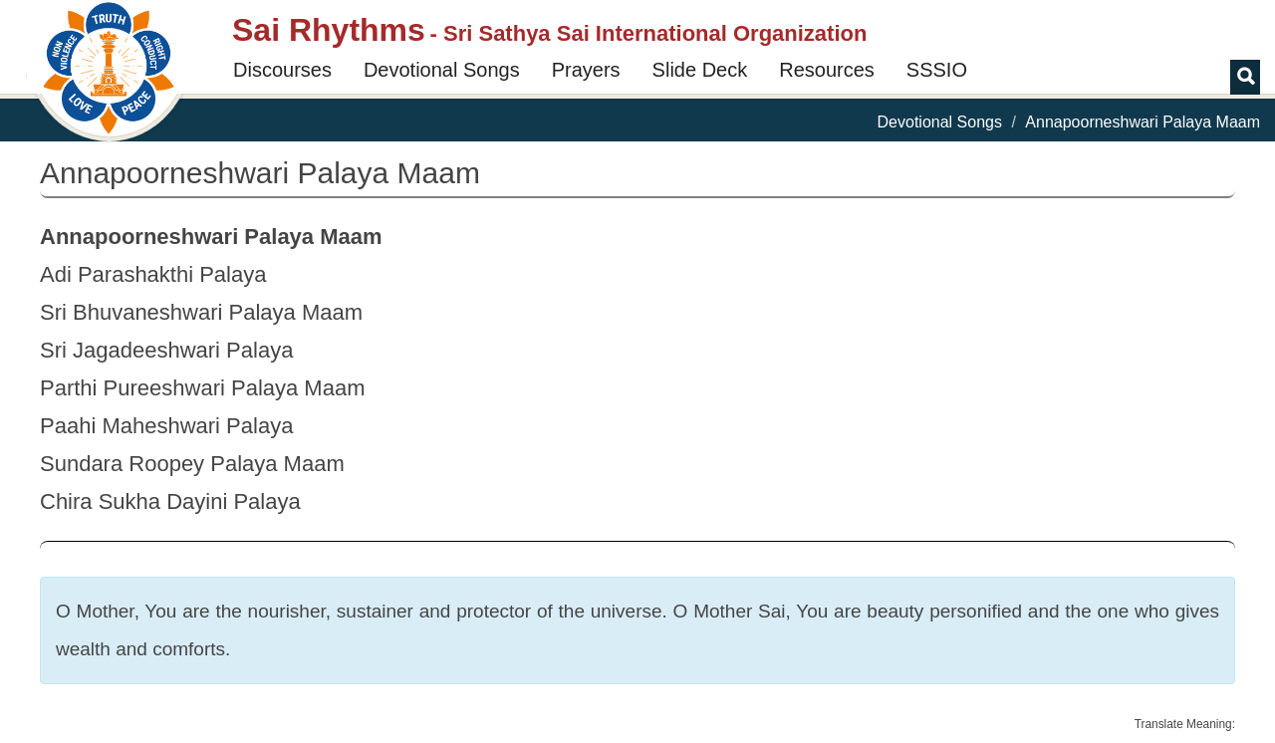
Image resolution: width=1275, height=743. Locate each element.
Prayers (586, 70)
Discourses (282, 70)
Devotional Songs (442, 70)
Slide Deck (700, 70)
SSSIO (936, 70)
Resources (827, 70)
